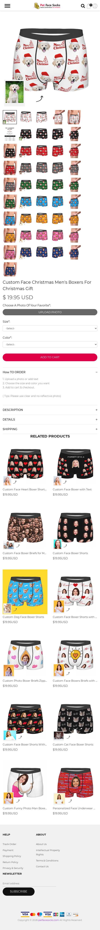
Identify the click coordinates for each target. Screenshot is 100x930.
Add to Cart (50, 357)
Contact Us (42, 866)
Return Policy (10, 862)
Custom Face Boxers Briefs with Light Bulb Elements (75, 680)
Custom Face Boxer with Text (72, 489)
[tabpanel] (50, 60)
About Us (41, 844)
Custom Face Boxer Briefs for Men (25, 553)
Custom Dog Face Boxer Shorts (23, 617)
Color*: (7, 337)
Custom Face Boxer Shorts (70, 553)
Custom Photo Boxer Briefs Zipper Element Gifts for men (25, 680)
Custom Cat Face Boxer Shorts (73, 744)
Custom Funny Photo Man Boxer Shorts (25, 808)
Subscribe (18, 891)
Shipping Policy (12, 856)
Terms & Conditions (47, 860)
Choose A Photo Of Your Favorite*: (27, 305)
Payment (8, 850)
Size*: (6, 321)
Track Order (9, 844)
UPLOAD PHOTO (50, 312)
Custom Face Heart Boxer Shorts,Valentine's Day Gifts (25, 489)
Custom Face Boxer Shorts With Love (25, 744)
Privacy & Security (13, 868)
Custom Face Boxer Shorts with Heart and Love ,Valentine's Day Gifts (75, 617)
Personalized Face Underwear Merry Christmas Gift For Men (75, 808)
